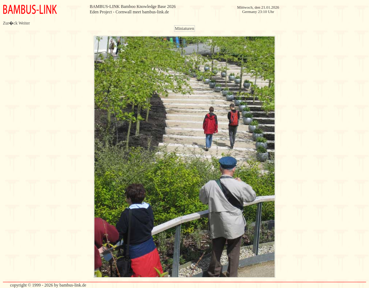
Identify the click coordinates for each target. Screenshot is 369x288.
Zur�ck (10, 23)
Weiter (24, 23)
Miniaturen (184, 28)
